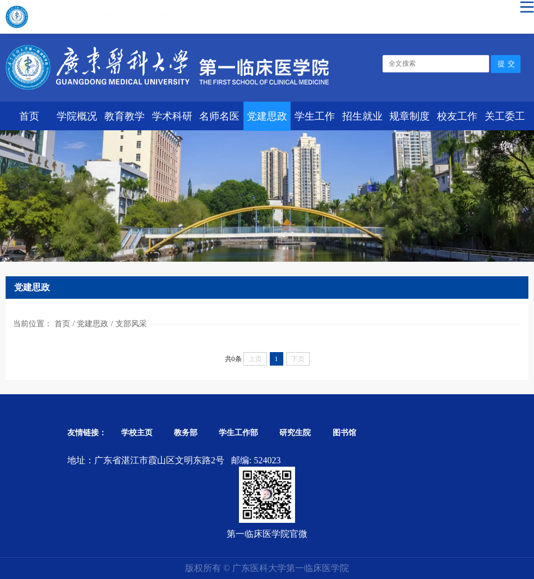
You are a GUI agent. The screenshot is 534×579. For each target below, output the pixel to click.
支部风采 (131, 324)
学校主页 (137, 432)
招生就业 (362, 116)
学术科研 (172, 116)
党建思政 (267, 116)
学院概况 (77, 116)
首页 (29, 116)
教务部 (185, 432)
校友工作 (457, 116)
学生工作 (314, 116)
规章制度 (409, 116)
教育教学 (124, 116)
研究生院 (295, 432)
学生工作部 (238, 432)
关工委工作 (505, 121)
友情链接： (87, 432)
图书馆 (344, 432)
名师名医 (219, 116)
